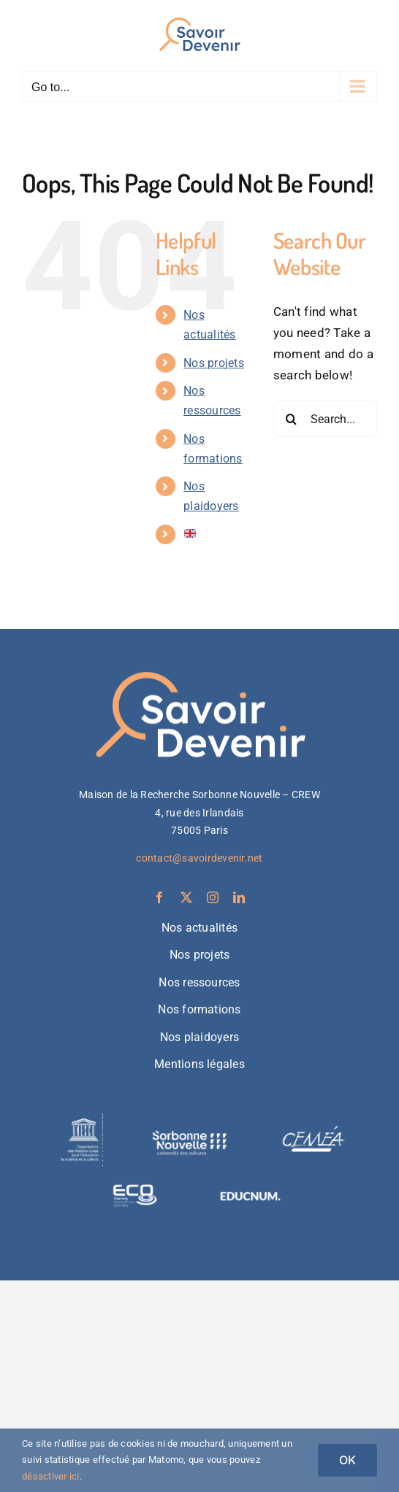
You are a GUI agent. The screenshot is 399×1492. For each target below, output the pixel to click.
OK (347, 1460)
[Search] (291, 419)
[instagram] (212, 897)
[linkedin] (239, 897)
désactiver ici (51, 1476)
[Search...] (325, 419)
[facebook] (159, 897)
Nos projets (213, 363)
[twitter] (186, 897)
